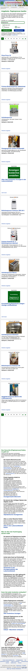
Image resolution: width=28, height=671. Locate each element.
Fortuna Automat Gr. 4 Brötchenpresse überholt (10, 242)
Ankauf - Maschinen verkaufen (13, 629)
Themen (19, 662)
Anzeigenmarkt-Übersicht (12, 496)
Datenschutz (13, 662)
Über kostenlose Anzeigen (12, 613)
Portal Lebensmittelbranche (8, 660)
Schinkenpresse (7, 117)
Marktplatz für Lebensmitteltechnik (11, 489)
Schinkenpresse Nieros (9, 272)
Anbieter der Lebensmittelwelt (18, 623)
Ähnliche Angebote (6, 68)
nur (20, 467)
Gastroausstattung (10, 473)
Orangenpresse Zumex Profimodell (13, 148)
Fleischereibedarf (8, 468)
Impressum (18, 665)
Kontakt (24, 665)
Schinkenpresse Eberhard (10, 334)
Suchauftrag (16, 655)
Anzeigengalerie (14, 7)
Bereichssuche (19, 30)
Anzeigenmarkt (14, 34)
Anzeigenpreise (19, 660)
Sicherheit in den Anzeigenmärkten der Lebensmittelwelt (11, 569)
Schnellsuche (6, 30)
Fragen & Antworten (15, 661)
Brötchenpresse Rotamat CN (11, 365)
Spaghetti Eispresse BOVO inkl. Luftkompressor (12, 397)
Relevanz (5, 27)
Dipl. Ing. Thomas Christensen (14, 668)
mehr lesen (4, 192)
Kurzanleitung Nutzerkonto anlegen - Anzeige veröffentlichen (13, 304)
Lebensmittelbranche (5, 7)
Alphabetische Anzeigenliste (13, 514)
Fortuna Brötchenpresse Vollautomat (13, 86)
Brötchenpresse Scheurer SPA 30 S (13, 210)
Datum (17, 27)
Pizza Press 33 (6, 55)
